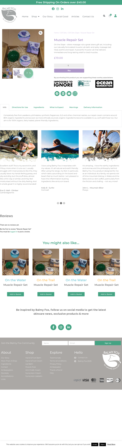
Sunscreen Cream (33, 373)
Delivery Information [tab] (93, 107)
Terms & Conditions (58, 361)
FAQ (51, 373)
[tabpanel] (61, 119)
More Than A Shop (9, 361)
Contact (4, 367)
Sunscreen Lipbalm (33, 376)
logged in (13, 232)
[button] (104, 16)
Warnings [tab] (73, 107)
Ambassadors (7, 370)
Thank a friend (56, 370)
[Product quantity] (69, 66)
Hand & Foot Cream (33, 361)
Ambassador (55, 367)
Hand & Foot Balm (33, 358)
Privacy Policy (55, 364)
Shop (35, 16)
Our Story (48, 16)
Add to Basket (15, 294)
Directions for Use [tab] (20, 107)
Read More (111, 444)
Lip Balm (29, 364)
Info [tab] (4, 107)
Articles (75, 16)
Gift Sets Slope (73, 33)
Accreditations (7, 376)
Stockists (5, 373)
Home (25, 16)
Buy (69, 71)
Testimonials (55, 358)
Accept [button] (95, 444)
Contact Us (88, 16)
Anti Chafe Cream (33, 370)
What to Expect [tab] (57, 107)
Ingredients (6, 364)
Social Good (62, 16)
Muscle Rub (30, 367)
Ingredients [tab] (39, 107)
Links (3, 379)
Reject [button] (103, 444)
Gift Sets (63, 33)
